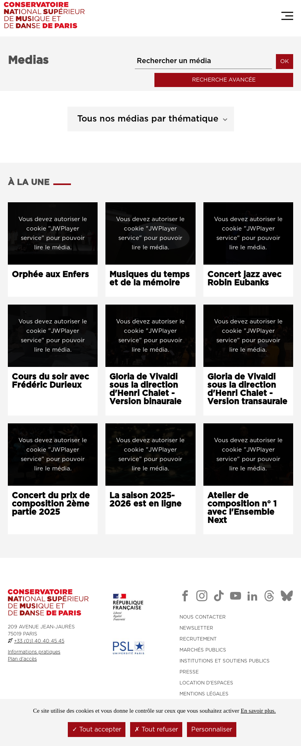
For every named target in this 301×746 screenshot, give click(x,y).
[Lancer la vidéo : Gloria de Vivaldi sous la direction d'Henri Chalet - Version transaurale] (248, 334)
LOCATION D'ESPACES (206, 682)
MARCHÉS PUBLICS (203, 649)
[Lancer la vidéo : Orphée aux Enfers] (53, 232)
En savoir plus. (258, 711)
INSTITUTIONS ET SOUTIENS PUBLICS (225, 660)
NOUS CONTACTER (203, 616)
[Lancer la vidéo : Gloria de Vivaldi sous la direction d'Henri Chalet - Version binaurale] (150, 334)
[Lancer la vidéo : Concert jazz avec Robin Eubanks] (248, 232)
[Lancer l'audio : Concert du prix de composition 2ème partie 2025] (53, 454)
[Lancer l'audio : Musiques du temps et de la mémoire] (150, 232)
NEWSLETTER (196, 627)
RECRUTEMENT (198, 638)
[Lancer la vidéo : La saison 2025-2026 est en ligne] (150, 454)
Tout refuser (156, 729)
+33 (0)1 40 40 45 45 (39, 639)
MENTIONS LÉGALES (204, 693)
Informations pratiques (34, 650)
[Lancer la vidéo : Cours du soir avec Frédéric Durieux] (53, 334)
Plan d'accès (22, 657)
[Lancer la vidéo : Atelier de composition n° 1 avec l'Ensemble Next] (248, 454)
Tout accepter (96, 729)
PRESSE (189, 671)
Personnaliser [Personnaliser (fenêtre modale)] (211, 729)
